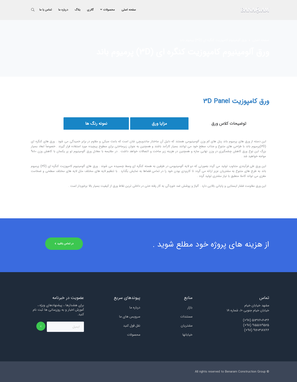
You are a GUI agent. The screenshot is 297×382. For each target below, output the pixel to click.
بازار (189, 307)
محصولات (133, 334)
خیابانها (187, 334)
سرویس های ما (129, 316)
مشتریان (186, 325)
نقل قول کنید (131, 325)
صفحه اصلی (260, 40)
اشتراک (41, 326)
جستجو (32, 9)
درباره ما (134, 307)
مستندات (186, 316)
